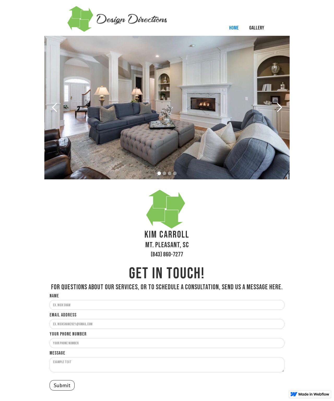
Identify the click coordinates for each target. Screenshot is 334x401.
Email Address (63, 315)
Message (57, 353)
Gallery (256, 28)
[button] (54, 107)
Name (54, 296)
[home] (144, 20)
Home (234, 28)
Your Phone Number (68, 334)
